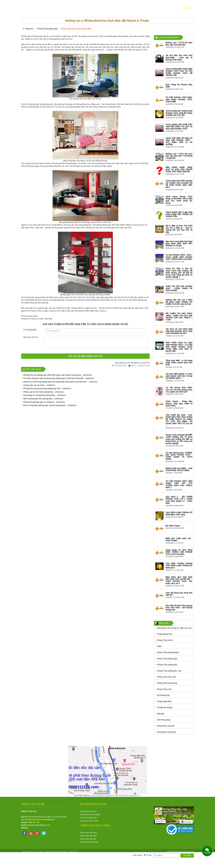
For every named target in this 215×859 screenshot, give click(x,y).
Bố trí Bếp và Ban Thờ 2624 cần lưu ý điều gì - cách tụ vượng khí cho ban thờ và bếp (179, 229)
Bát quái (160, 714)
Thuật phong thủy (164, 634)
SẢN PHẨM (60, 8)
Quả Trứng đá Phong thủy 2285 (179, 85)
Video (159, 646)
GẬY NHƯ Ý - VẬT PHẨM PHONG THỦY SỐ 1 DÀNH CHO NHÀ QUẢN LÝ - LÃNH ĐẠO (179, 500)
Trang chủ (29, 29)
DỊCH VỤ (74, 8)
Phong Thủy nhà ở (165, 640)
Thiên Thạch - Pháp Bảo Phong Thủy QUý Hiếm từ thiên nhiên (179, 403)
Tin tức (158, 8)
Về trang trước (119, 365)
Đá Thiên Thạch (173, 526)
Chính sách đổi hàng (88, 833)
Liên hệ (186, 8)
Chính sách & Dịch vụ (56, 852)
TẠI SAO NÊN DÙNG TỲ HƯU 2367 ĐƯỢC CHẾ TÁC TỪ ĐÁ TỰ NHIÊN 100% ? (179, 376)
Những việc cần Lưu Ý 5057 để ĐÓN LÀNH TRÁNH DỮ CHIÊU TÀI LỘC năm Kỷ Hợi (179, 302)
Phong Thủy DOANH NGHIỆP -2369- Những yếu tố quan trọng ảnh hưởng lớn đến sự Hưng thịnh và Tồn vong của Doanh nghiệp (179, 439)
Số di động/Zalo (30, 330)
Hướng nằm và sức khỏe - (39, 385)
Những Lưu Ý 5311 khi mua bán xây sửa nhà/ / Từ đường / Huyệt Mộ (179, 156)
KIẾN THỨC (172, 8)
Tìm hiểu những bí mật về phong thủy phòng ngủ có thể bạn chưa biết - (58, 378)
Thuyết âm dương (164, 707)
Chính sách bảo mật (88, 839)
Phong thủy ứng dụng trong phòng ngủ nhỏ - (47, 388)
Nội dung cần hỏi (30, 337)
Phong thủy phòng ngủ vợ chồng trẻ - (44, 402)
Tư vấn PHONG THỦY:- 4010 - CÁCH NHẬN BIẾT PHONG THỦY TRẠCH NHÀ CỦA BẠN (179, 257)
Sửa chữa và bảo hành (89, 821)
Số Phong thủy (163, 695)
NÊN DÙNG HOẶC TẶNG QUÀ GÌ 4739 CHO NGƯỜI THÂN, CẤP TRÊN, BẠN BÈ (179, 169)
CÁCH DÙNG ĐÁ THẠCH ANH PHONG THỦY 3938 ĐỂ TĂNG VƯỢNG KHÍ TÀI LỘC (179, 113)
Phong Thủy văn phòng (167, 683)
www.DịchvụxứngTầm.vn (129, 795)
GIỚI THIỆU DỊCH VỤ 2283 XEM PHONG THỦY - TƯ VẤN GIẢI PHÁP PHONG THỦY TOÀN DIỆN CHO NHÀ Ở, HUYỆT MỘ (179, 347)
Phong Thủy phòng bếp (167, 665)
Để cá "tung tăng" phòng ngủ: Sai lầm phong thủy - (49, 405)
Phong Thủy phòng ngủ (167, 658)
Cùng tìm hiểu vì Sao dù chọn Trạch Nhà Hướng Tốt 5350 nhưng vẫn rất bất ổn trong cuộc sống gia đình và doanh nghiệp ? (179, 272)
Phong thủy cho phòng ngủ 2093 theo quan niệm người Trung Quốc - (57, 375)
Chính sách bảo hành (88, 836)
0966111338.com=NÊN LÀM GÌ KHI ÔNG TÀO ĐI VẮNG (179, 469)
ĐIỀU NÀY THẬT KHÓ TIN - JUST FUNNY (179, 539)
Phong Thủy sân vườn (166, 677)
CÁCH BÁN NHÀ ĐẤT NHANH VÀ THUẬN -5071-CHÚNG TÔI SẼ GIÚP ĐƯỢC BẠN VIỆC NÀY (179, 184)
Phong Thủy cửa (164, 689)
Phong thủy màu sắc (166, 726)
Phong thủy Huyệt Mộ (166, 732)
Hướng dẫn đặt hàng (88, 811)
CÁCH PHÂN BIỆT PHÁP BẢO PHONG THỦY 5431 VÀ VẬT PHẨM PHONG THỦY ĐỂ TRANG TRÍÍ (179, 72)
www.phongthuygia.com (38, 828)
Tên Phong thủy (164, 720)
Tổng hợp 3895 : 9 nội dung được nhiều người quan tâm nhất (179, 362)
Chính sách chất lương (89, 842)
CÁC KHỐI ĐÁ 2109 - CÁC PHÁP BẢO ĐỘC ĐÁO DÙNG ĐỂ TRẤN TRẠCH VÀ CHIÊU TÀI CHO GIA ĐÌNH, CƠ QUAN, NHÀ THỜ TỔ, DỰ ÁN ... (179, 420)
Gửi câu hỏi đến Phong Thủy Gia (85, 356)
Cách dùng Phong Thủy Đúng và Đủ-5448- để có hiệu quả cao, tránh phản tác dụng (179, 199)
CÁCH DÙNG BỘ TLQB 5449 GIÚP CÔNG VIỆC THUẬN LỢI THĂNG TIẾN (179, 214)
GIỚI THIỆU (46, 8)
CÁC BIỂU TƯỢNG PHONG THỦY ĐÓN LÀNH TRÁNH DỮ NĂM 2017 (179, 565)
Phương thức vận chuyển (90, 814)
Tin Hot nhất (89, 8)
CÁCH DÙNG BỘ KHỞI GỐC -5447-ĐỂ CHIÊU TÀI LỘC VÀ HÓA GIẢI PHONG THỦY (179, 126)
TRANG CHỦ (31, 8)
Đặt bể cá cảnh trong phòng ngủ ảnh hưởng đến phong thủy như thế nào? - (60, 382)
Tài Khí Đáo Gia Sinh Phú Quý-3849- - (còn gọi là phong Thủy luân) (179, 57)
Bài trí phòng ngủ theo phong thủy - (43, 399)
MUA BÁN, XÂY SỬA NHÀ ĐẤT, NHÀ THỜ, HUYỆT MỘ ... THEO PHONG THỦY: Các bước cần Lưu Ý (179, 580)
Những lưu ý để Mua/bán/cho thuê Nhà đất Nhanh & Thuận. (107, 20)
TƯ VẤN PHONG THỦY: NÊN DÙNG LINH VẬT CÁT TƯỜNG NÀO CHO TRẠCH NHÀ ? (179, 484)
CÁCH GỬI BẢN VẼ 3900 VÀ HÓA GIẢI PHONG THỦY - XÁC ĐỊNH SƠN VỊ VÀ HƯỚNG (179, 141)
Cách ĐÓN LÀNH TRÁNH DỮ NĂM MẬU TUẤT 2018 (179, 513)
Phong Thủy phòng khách (168, 652)
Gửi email (144, 365)
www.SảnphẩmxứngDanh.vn (103, 795)
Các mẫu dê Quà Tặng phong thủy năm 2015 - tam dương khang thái (179, 607)
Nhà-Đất (125, 8)
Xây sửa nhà (142, 8)
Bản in (132, 365)
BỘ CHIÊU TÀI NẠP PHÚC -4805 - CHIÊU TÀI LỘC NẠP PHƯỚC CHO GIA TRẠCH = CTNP (179, 316)
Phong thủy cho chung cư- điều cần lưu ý (174, 628)
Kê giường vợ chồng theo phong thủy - (44, 395)
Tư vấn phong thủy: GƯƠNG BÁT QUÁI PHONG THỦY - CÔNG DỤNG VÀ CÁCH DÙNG (179, 456)
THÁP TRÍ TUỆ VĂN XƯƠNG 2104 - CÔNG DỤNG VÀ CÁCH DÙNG (179, 288)
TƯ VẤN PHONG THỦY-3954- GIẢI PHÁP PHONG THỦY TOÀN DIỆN (179, 99)
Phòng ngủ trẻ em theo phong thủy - (43, 392)
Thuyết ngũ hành (164, 701)
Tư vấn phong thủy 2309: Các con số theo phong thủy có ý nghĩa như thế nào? (179, 389)
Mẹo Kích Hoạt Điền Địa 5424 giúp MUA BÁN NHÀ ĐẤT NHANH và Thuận (179, 243)
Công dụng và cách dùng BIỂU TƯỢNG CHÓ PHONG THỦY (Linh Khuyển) (179, 552)
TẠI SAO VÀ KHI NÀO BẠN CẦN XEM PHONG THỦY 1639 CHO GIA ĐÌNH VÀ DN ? (179, 331)
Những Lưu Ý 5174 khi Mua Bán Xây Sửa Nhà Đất (179, 43)
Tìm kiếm (187, 855)
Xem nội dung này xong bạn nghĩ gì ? (179, 594)
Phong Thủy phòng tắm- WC (169, 671)
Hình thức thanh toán (88, 818)
